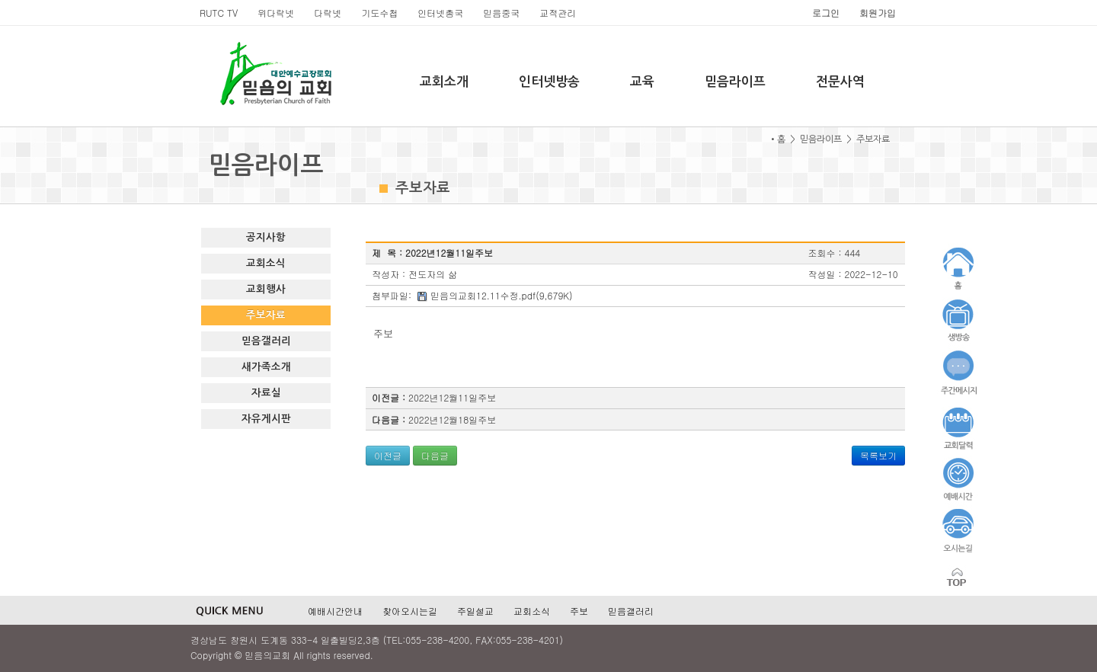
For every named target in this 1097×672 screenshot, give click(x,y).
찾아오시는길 (409, 610)
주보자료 (266, 315)
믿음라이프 (735, 81)
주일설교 (475, 610)
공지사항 (266, 237)
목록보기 (878, 455)
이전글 (387, 455)
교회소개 (444, 81)
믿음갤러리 (266, 341)
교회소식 (266, 263)
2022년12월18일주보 (452, 419)
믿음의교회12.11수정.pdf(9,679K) (501, 295)
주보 (579, 610)
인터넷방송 (549, 81)
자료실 (266, 393)
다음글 (435, 455)
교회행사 (266, 289)
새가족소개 (266, 367)
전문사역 (840, 81)
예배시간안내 (335, 610)
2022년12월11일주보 (452, 397)
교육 (642, 81)
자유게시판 (266, 419)
